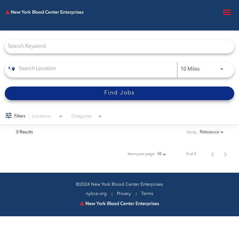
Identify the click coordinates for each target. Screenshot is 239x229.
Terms (147, 193)
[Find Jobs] (119, 93)
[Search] (119, 93)
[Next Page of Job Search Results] (225, 154)
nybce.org (96, 193)
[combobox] (116, 46)
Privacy (124, 193)
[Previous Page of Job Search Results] (212, 154)
